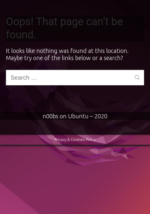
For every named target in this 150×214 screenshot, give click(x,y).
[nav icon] (133, 7)
